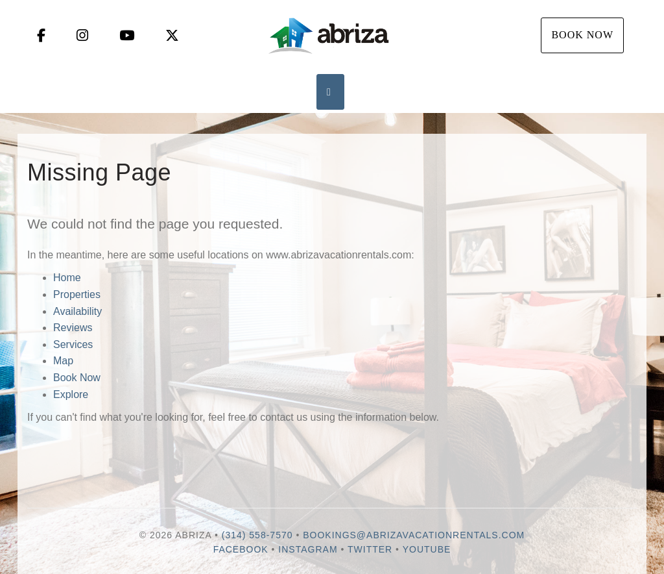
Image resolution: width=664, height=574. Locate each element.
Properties (77, 294)
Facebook (240, 549)
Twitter (370, 549)
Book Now (582, 34)
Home (67, 277)
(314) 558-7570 (257, 535)
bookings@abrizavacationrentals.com (414, 535)
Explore (70, 394)
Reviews (72, 327)
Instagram (307, 549)
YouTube (427, 549)
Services (73, 344)
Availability (77, 311)
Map (63, 360)
